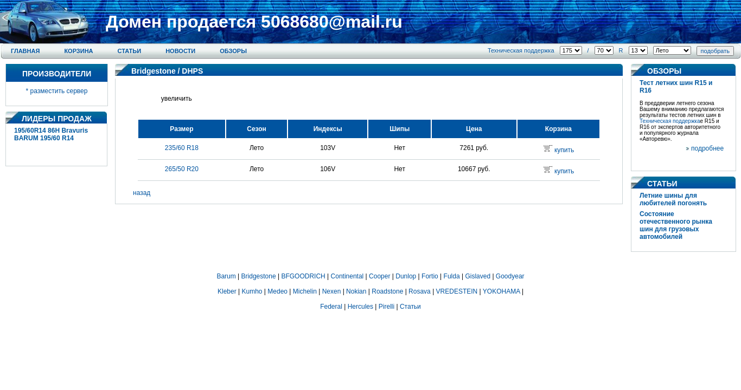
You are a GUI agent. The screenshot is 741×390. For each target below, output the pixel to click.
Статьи (130, 51)
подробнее (707, 148)
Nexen (331, 291)
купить (564, 150)
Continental (347, 276)
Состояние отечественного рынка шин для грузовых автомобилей (676, 225)
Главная (25, 51)
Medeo (277, 291)
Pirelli (386, 306)
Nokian (356, 291)
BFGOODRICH (303, 276)
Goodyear (510, 276)
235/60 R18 (182, 148)
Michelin (305, 291)
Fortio (429, 276)
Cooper (379, 276)
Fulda (452, 276)
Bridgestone (153, 71)
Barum (225, 276)
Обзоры (233, 51)
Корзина (78, 51)
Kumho (251, 291)
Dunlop (405, 276)
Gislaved (477, 276)
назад (141, 193)
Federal (331, 306)
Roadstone (387, 291)
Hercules (360, 306)
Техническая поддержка (521, 50)
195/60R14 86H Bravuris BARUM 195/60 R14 (51, 134)
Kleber (227, 291)
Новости (180, 51)
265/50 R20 (182, 169)
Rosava (419, 291)
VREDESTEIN (457, 291)
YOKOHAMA (501, 291)
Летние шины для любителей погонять (673, 199)
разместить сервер (59, 91)
